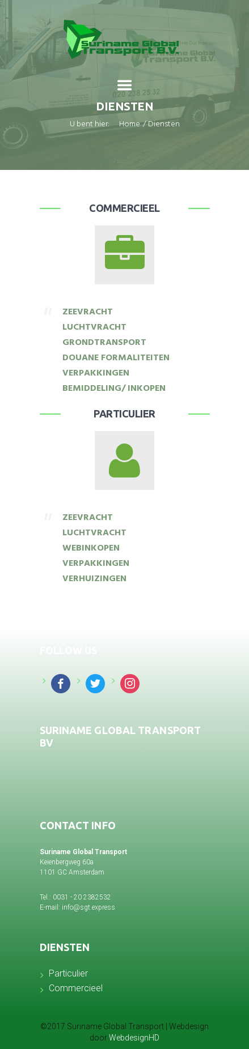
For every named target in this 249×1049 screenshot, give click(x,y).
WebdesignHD (134, 1037)
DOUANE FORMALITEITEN (116, 358)
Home (129, 125)
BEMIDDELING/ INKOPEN (114, 389)
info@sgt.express (88, 907)
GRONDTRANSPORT (104, 343)
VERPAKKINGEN (95, 374)
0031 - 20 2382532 (82, 897)
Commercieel (124, 208)
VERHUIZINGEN (94, 579)
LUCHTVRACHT (94, 328)
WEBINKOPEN (91, 549)
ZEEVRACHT (87, 312)
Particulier (124, 413)
